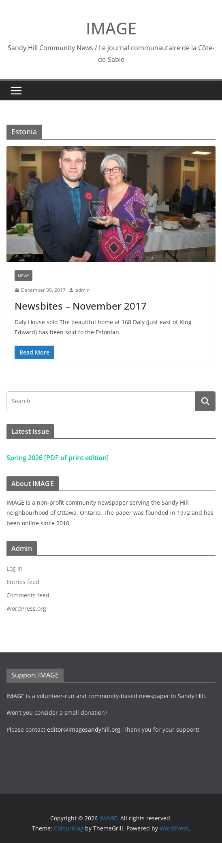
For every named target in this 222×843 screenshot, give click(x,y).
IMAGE (111, 28)
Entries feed (22, 582)
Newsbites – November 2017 (81, 305)
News (23, 275)
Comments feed (27, 595)
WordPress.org (26, 608)
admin (82, 290)
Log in (14, 568)
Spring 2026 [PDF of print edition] (57, 457)
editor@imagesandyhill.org (83, 729)
